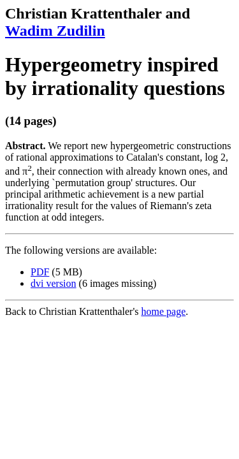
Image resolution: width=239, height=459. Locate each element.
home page (163, 311)
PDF (40, 271)
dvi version (53, 283)
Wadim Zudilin (55, 30)
